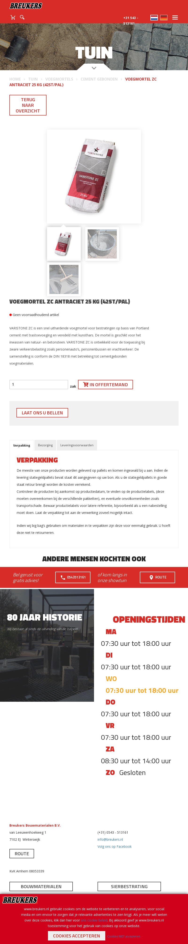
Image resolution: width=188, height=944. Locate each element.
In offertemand (105, 384)
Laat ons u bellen (42, 412)
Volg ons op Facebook (115, 846)
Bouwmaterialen (41, 886)
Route (157, 577)
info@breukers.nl (110, 839)
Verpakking (21, 445)
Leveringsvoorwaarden (77, 445)
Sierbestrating (129, 886)
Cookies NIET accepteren (123, 936)
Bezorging (45, 445)
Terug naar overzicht (28, 105)
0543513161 (73, 577)
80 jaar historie (44, 617)
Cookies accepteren (76, 935)
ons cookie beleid (94, 920)
